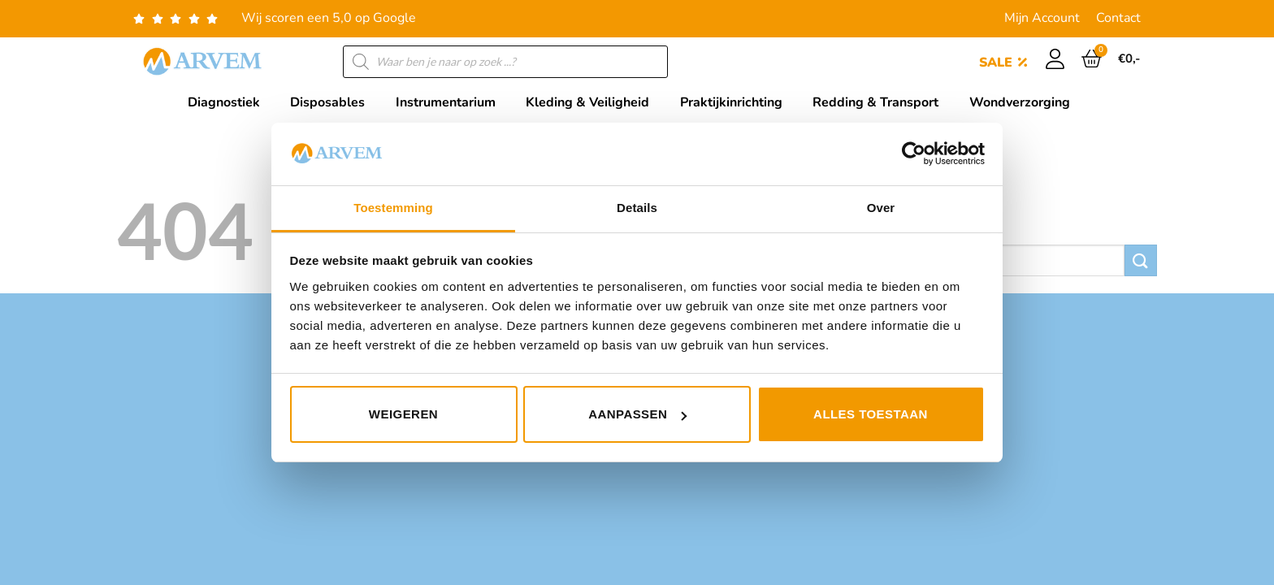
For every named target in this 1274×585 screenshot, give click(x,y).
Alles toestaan (870, 414)
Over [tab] (881, 207)
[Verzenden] (1140, 260)
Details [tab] (637, 207)
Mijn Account (1042, 18)
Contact (1118, 18)
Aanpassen (637, 414)
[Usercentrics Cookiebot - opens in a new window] (914, 153)
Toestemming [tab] (393, 207)
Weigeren (403, 414)
